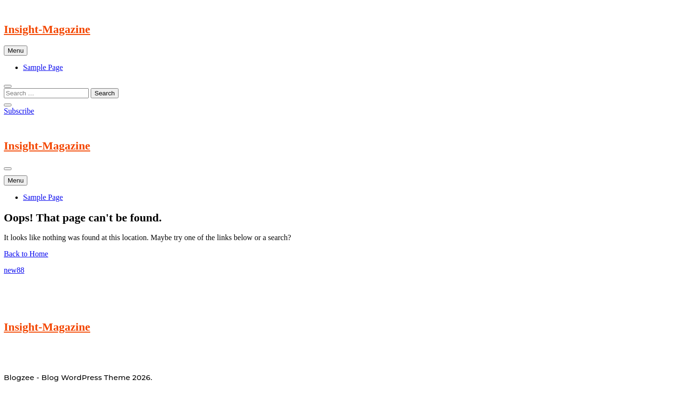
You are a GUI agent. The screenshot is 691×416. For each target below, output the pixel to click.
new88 (14, 270)
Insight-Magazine (47, 29)
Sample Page (43, 67)
